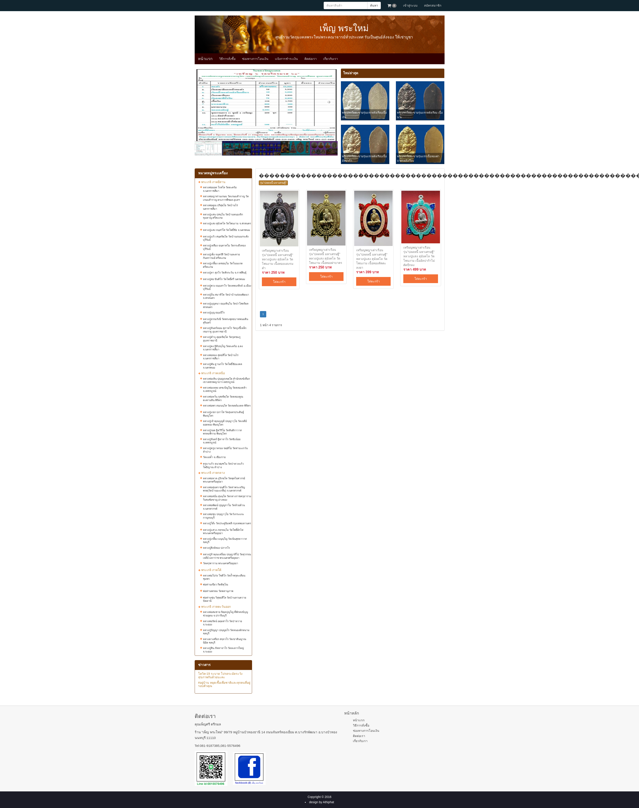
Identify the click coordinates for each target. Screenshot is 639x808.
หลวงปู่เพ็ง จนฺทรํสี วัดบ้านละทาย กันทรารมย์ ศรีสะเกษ (221, 256)
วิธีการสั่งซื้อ (227, 59)
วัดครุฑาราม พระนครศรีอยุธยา (220, 563)
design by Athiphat (321, 802)
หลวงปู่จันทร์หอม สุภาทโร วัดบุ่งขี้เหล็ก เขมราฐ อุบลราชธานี (225, 330)
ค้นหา (374, 5)
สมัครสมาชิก (432, 5)
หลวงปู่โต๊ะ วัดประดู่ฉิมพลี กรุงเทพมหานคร (227, 523)
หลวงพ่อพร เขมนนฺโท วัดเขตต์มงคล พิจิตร (227, 405)
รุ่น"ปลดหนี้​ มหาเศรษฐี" (273, 182)
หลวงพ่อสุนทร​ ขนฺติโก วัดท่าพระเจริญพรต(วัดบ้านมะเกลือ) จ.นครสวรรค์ (224, 489)
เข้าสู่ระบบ (410, 5)
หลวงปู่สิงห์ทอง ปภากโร (216, 547)
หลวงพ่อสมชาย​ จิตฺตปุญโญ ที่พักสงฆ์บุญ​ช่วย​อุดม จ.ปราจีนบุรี (225, 614)
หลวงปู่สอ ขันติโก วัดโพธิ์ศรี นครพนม (224, 279)
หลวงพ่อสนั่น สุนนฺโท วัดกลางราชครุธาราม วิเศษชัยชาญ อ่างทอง (227, 498)
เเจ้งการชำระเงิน (286, 59)
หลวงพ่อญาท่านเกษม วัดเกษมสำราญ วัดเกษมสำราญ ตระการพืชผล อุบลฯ (226, 198)
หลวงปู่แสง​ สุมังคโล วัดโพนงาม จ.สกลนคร (227, 223)
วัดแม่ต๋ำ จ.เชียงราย (214, 457)
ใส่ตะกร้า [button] (279, 282)
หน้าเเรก (205, 59)
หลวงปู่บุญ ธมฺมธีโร (214, 312)
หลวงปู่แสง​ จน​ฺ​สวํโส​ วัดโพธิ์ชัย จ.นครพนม (226, 230)
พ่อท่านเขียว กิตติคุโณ (215, 584)
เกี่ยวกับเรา (330, 59)
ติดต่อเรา (310, 59)
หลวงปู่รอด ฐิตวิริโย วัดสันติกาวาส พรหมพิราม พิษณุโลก (222, 432)
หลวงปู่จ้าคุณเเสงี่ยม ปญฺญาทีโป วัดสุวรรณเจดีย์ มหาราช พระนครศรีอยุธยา (227, 556)
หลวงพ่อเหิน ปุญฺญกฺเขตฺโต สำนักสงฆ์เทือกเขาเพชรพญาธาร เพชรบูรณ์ (226, 380)
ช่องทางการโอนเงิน (255, 59)
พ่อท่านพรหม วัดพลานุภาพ (218, 591)
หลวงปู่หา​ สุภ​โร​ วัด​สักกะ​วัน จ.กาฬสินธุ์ (224, 272)
